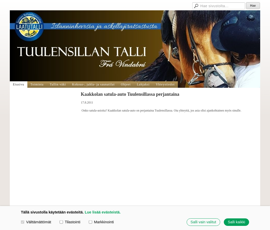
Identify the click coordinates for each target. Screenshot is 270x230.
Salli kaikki (236, 222)
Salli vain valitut (203, 222)
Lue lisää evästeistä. (103, 212)
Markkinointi (101, 222)
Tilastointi (70, 222)
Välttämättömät (36, 222)
